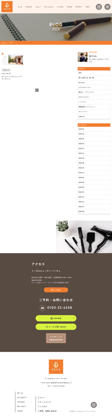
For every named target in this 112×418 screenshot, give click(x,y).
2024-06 (81, 160)
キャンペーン (83, 109)
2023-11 (81, 170)
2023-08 (81, 180)
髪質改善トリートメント (86, 104)
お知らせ (81, 114)
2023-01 (81, 190)
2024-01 (81, 165)
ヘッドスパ (82, 99)
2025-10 (81, 131)
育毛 (80, 70)
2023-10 (81, 175)
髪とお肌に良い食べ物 (86, 75)
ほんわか (81, 80)
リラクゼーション (84, 85)
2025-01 (81, 141)
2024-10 (81, 156)
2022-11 (81, 199)
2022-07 (81, 204)
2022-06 (81, 209)
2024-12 (81, 146)
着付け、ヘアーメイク (86, 90)
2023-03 (81, 185)
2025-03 (81, 136)
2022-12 (81, 194)
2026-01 (81, 127)
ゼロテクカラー (83, 94)
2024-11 (81, 151)
